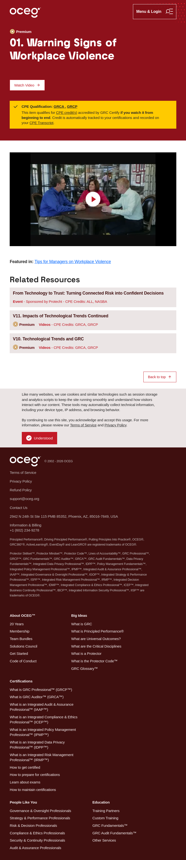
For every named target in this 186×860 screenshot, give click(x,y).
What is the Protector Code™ (94, 661)
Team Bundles (21, 639)
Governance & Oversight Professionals (40, 811)
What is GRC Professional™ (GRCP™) (41, 690)
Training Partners (105, 811)
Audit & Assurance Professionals (35, 848)
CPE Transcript (42, 123)
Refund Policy (21, 490)
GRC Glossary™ (84, 668)
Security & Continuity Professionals (37, 840)
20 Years (16, 624)
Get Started (19, 653)
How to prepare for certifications (35, 775)
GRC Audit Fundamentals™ (114, 833)
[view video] (93, 199)
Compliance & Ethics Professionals (37, 833)
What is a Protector (86, 653)
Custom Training (105, 818)
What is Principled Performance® (97, 631)
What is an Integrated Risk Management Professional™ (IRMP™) (41, 757)
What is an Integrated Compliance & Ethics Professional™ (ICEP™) (43, 719)
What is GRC (81, 624)
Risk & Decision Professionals (33, 825)
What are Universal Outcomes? (96, 639)
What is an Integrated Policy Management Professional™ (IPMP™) (43, 732)
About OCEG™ (22, 615)
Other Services (104, 840)
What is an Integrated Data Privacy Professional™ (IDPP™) (37, 744)
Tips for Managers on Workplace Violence (72, 261)
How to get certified (25, 767)
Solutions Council (23, 646)
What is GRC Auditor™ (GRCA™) (36, 697)
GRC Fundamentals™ (109, 825)
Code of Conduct (23, 661)
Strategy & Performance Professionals (40, 818)
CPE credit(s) (66, 112)
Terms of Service (83, 425)
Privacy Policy (115, 425)
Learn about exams (25, 782)
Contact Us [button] (18, 508)
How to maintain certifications (33, 790)
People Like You (23, 802)
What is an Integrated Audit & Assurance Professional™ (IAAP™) (41, 706)
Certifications (21, 681)
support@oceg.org (24, 499)
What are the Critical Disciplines (96, 646)
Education (100, 802)
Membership (19, 631)
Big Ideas (79, 615)
